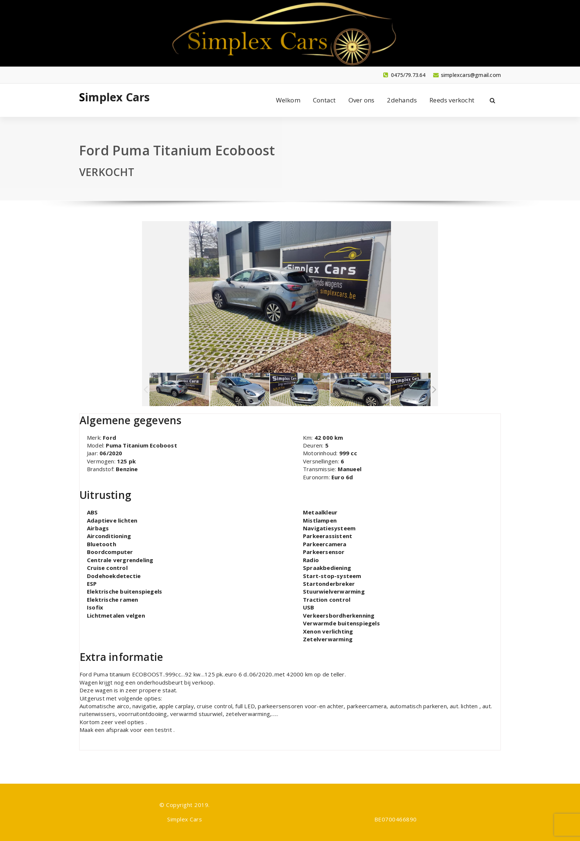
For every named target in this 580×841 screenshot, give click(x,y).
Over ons (361, 100)
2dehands (402, 100)
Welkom (288, 100)
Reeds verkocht (451, 100)
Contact (324, 100)
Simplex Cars (114, 97)
